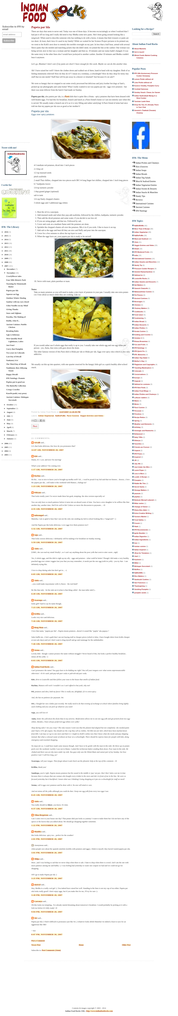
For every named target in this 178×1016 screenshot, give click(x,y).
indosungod (39, 515)
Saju (36, 535)
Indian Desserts (140, 325)
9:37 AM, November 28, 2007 (47, 809)
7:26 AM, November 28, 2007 (47, 621)
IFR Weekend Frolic (141, 252)
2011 (6, 251)
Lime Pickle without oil (143, 82)
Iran (135, 543)
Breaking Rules (12, 331)
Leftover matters (140, 397)
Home (81, 945)
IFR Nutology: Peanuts (15, 378)
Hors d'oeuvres (142, 167)
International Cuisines (145, 204)
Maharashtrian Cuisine (143, 292)
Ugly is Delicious (13, 335)
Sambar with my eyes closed (17, 302)
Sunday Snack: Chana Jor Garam (147, 92)
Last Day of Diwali (13, 356)
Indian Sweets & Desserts (146, 189)
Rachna (37, 476)
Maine (136, 401)
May (9, 423)
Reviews (139, 200)
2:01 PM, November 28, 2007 (46, 839)
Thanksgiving (139, 586)
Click (136, 242)
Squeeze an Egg (12, 294)
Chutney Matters (140, 308)
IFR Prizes (138, 454)
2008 (6, 262)
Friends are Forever (141, 447)
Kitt (35, 456)
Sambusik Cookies (141, 579)
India (136, 255)
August (10, 412)
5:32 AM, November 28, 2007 (47, 529)
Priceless (137, 414)
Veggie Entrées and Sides (91, 416)
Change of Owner (141, 507)
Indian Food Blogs (141, 391)
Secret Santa (139, 487)
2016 (6, 232)
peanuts (137, 493)
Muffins (137, 569)
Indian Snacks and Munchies (145, 262)
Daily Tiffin (138, 437)
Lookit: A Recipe (140, 477)
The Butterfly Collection (16, 386)
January (10, 439)
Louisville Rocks (140, 278)
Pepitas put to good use (15, 382)
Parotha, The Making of (16, 317)
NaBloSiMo (138, 573)
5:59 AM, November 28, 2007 (47, 542)
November (11, 273)
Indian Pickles (139, 328)
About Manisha (140, 49)
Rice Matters (139, 576)
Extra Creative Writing (142, 513)
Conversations (140, 374)
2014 (6, 239)
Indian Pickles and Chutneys (147, 163)
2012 (6, 247)
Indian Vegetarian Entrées (146, 185)
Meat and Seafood (141, 239)
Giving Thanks (12, 309)
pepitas (137, 497)
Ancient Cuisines (143, 207)
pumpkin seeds (140, 593)
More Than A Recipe (142, 229)
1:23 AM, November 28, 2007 (47, 486)
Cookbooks (138, 311)
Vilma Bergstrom (41, 815)
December (11, 269)
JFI (135, 460)
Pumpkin (137, 480)
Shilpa (36, 859)
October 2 (138, 338)
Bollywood (138, 434)
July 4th (137, 464)
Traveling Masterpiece (142, 368)
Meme (136, 404)
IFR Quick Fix (139, 351)
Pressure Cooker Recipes (144, 268)
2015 (6, 236)
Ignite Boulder (139, 533)
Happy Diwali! (12, 374)
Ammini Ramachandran (143, 272)
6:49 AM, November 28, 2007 (47, 594)
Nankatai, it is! (12, 360)
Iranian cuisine (140, 546)
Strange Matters (140, 490)
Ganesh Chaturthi (141, 288)
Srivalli (37, 442)
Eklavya (137, 440)
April (9, 427)
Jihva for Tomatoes (141, 553)
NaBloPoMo (60, 416)
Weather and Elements (143, 424)
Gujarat (137, 450)
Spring (136, 421)
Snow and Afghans (13, 313)
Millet (136, 563)
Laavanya (38, 901)
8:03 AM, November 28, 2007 (47, 660)
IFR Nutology (141, 211)
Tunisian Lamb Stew (142, 101)
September (11, 408)
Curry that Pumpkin (14, 349)
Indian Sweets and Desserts (145, 282)
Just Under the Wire (142, 467)
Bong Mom (38, 627)
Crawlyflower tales (13, 276)
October (10, 405)
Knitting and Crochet (142, 335)
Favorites (138, 444)
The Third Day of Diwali (16, 364)
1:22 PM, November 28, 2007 (46, 825)
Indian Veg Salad (140, 358)
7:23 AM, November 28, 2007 (47, 607)
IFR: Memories (139, 354)
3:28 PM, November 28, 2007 (46, 895)
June (9, 420)
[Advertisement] (13, 95)
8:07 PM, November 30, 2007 (46, 934)
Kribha (37, 614)
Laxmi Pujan (139, 470)
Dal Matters (138, 285)
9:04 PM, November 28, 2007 (46, 912)
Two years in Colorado (15, 353)
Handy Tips (140, 196)
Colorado (137, 371)
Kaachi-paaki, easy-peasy (16, 393)
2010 (6, 254)
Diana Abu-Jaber (140, 510)
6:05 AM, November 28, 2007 (47, 574)
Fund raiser (138, 315)
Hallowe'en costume (142, 384)
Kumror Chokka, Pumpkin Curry (146, 86)
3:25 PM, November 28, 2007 (46, 878)
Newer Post (36, 945)
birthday (137, 427)
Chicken (137, 305)
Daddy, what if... (12, 321)
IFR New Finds (139, 387)
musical (37, 885)
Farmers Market (140, 516)
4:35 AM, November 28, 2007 (47, 509)
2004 (6, 451)
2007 (6, 266)
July (9, 416)
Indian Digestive (140, 536)
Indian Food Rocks (42, 667)
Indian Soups (141, 170)
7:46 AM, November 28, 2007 (47, 644)
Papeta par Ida (12, 290)
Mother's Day (139, 361)
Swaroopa (38, 600)
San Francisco (139, 583)
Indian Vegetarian (46, 416)
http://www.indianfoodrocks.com (99, 1011)
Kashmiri (137, 559)
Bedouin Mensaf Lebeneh (144, 500)
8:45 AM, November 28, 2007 (47, 795)
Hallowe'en (138, 275)
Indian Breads (141, 174)
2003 (6, 455)
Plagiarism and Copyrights (144, 364)
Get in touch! (139, 52)
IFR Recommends (141, 530)
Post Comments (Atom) (51, 950)
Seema (37, 650)
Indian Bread (139, 321)
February (11, 435)
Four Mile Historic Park (16, 280)
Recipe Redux (139, 417)
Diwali (136, 249)
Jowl (136, 556)
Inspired (137, 457)
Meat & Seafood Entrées (146, 181)
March (10, 431)
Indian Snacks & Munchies (147, 192)
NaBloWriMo (139, 225)
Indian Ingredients (141, 540)
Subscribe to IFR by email (13, 28)
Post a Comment (38, 941)
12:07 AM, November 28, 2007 (47, 450)
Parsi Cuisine (73, 416)
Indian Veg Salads (143, 178)
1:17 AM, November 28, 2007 (47, 469)
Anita (36, 549)
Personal (137, 411)
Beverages (138, 301)
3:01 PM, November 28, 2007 (46, 853)
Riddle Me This (140, 483)
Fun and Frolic (139, 344)
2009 (6, 258)
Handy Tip (138, 265)
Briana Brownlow (141, 341)
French (137, 523)
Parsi (67, 96)
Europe (137, 378)
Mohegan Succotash (142, 566)
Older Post (126, 945)
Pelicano (37, 492)
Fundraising (139, 318)
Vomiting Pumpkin (141, 589)
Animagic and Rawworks (143, 430)
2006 (6, 443)
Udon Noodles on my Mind (17, 305)
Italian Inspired (140, 550)
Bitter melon (139, 503)
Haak (136, 526)
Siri (35, 918)
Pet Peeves (138, 295)
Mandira (37, 831)
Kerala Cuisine (140, 331)
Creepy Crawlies (13, 389)
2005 (6, 447)
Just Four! (10, 345)
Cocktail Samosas (141, 89)
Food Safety (139, 520)
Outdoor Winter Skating (16, 298)
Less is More (139, 473)
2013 (6, 243)
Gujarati (137, 381)
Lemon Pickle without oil (143, 79)
